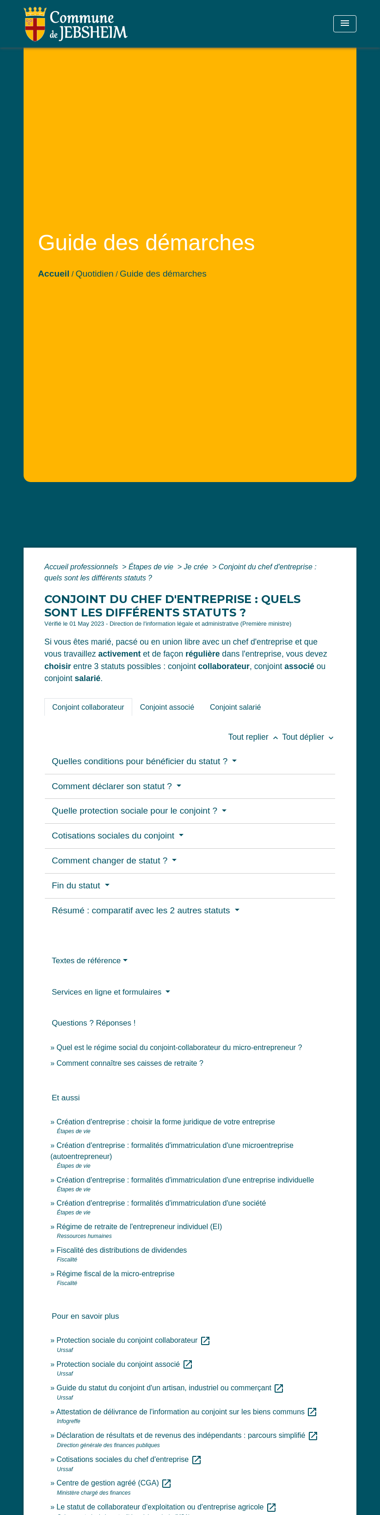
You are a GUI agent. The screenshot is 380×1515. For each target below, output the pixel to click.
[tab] (88, 707)
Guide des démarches (163, 273)
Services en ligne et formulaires (108, 992)
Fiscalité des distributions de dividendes (121, 1250)
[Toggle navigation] (344, 23)
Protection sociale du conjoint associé (124, 1364)
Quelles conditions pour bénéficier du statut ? (141, 761)
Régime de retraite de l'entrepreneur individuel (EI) (139, 1227)
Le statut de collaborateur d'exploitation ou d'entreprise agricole (166, 1507)
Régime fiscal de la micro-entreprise (115, 1274)
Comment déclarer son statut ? (113, 786)
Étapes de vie (152, 567)
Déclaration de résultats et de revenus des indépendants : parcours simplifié (187, 1435)
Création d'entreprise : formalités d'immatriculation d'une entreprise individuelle (185, 1180)
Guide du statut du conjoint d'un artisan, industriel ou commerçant (170, 1388)
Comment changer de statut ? (111, 860)
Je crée (197, 567)
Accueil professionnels (82, 567)
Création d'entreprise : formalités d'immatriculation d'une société (161, 1203)
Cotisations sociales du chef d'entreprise (129, 1459)
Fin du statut (77, 885)
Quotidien (95, 273)
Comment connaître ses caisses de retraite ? (129, 1063)
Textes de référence (86, 960)
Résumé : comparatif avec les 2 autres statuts (142, 910)
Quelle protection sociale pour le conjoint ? (136, 810)
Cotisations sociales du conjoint (114, 835)
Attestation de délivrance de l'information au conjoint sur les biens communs (187, 1412)
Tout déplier (309, 737)
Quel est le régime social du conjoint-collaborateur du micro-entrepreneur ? (179, 1047)
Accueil (53, 273)
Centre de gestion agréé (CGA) (114, 1483)
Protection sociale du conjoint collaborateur (133, 1340)
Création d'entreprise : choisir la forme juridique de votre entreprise (165, 1122)
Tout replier (255, 737)
